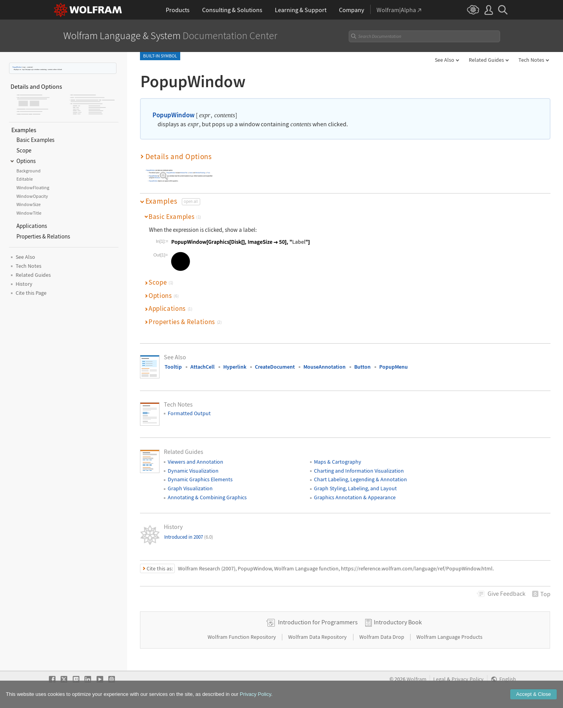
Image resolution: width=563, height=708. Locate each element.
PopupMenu (393, 366)
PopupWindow (17, 67)
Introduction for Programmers (318, 622)
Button (362, 366)
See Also (444, 59)
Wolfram (417, 679)
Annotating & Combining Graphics (207, 497)
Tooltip (173, 366)
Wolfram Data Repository (318, 636)
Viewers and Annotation (195, 461)
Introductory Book (398, 622)
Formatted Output (189, 413)
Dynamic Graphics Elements (200, 479)
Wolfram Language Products (449, 636)
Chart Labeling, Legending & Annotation (360, 479)
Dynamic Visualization (193, 470)
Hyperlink (234, 366)
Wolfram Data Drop (382, 636)
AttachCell (202, 366)
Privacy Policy (468, 679)
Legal (439, 679)
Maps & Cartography (337, 461)
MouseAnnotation (324, 366)
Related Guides (486, 59)
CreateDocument (275, 366)
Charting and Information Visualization (359, 470)
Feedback (506, 593)
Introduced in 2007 (188, 537)
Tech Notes (531, 59)
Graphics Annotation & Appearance (355, 497)
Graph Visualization (190, 488)
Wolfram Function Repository (242, 636)
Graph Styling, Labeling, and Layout (355, 488)
